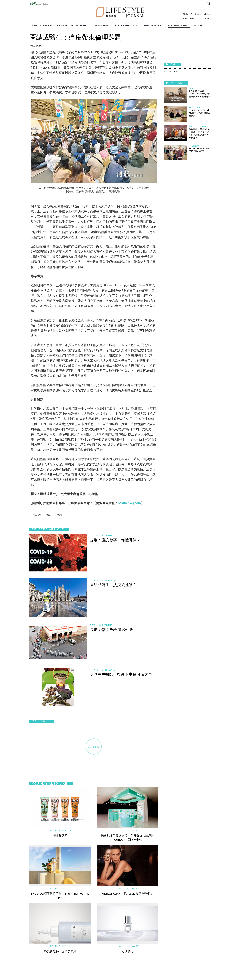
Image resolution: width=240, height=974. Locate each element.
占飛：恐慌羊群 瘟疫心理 (112, 629)
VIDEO (207, 14)
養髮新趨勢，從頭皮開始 (60, 951)
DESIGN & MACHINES (125, 25)
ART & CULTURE (80, 25)
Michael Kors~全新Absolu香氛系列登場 (127, 893)
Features (195, 88)
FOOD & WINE (101, 25)
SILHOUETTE (200, 25)
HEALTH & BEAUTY (178, 25)
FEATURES (189, 18)
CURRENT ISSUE (192, 14)
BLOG (207, 18)
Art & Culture (101, 535)
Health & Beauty (103, 580)
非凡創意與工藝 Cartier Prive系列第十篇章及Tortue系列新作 (199, 94)
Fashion (194, 146)
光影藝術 (127, 951)
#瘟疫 (49, 514)
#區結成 (37, 514)
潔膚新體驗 (60, 835)
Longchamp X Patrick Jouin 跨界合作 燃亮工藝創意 (199, 113)
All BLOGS (170, 71)
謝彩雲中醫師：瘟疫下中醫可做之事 (121, 674)
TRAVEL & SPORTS (152, 25)
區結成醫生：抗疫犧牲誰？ (113, 585)
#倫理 (59, 514)
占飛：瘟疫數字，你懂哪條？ (115, 540)
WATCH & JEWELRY (41, 25)
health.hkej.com (129, 503)
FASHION (62, 25)
